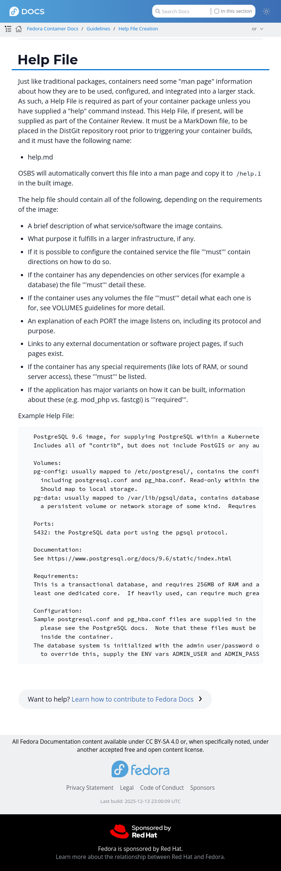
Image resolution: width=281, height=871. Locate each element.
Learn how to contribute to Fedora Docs (137, 699)
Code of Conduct (162, 788)
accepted (111, 750)
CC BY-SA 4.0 (162, 742)
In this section (233, 11)
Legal (127, 788)
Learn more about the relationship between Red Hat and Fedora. (140, 857)
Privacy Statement (89, 788)
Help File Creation (138, 28)
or (254, 28)
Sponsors (202, 788)
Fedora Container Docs (52, 28)
